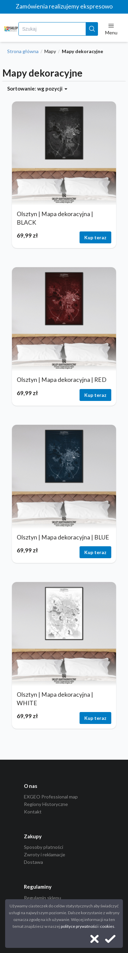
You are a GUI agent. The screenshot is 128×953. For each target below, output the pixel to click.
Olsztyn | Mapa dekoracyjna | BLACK (55, 218)
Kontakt (33, 811)
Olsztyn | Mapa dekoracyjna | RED (61, 379)
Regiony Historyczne (46, 804)
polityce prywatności (79, 926)
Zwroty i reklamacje (44, 854)
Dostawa (33, 862)
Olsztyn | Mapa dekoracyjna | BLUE (63, 537)
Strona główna (23, 51)
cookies (107, 926)
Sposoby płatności (43, 847)
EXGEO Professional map (51, 796)
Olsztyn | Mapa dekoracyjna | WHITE (55, 699)
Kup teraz (95, 237)
